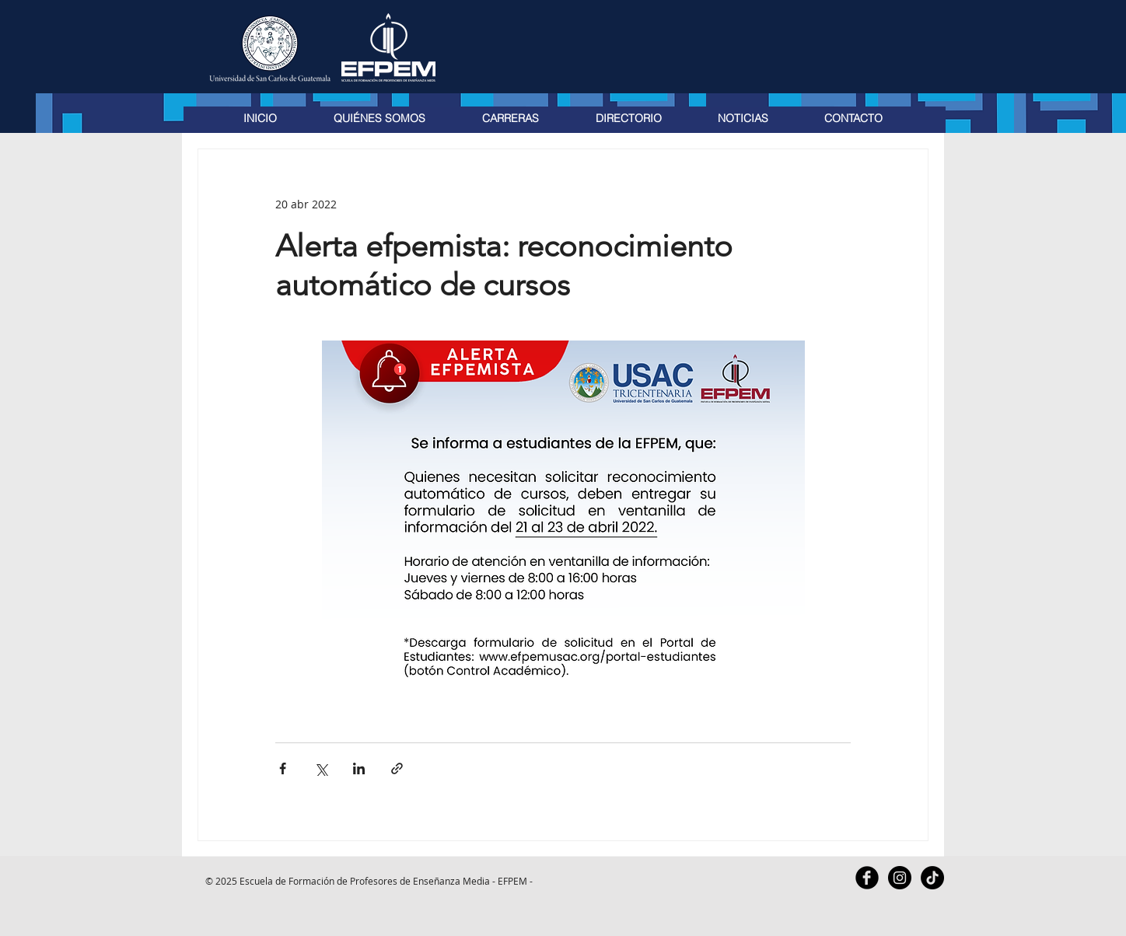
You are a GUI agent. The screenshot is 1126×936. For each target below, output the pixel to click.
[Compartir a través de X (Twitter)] (320, 768)
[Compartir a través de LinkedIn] (358, 768)
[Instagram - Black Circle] (899, 877)
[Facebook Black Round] (867, 877)
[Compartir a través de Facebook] (282, 768)
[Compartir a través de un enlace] (397, 768)
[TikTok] (932, 877)
